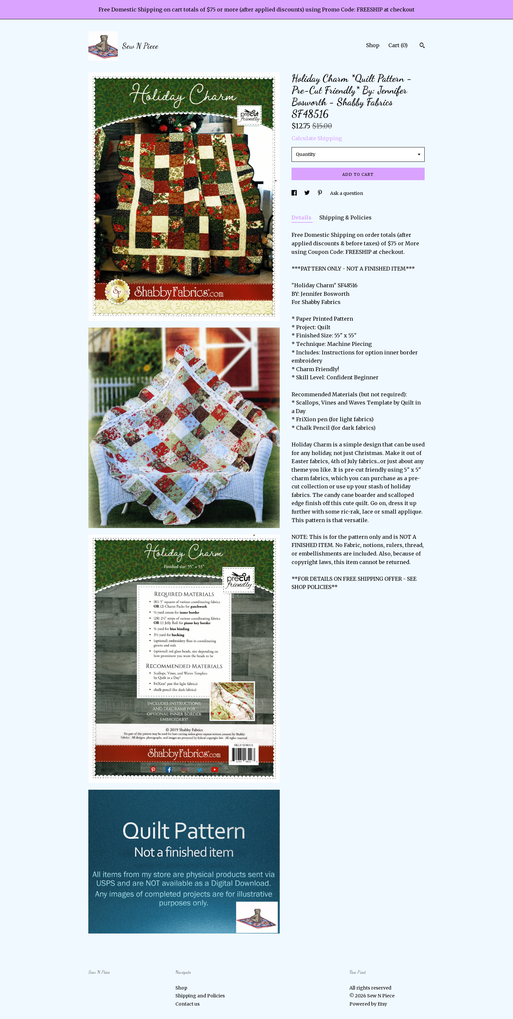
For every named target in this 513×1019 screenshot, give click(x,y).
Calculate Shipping (317, 138)
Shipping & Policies (345, 217)
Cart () (398, 45)
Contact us (187, 1004)
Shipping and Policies (200, 996)
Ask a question (346, 193)
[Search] (422, 46)
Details (302, 217)
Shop (373, 45)
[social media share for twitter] (307, 193)
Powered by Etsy (368, 1004)
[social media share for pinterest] (320, 193)
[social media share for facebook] (295, 193)
